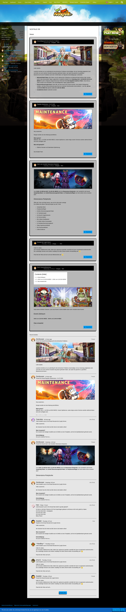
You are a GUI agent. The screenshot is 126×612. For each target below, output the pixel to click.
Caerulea (39, 419)
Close (122, 609)
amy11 (38, 560)
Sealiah (6, 67)
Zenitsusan (7, 53)
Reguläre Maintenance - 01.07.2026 (13, 56)
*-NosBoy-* (40, 544)
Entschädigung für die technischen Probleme (48, 41)
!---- (40, 277)
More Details (116, 609)
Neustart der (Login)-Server (11, 66)
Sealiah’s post (42, 421)
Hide (44, 274)
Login (117, 2)
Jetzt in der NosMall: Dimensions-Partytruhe (48, 164)
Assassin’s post (43, 506)
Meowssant (20, 39)
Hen (37, 505)
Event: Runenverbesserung (11, 70)
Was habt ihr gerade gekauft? (60, 506)
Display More (63, 592)
